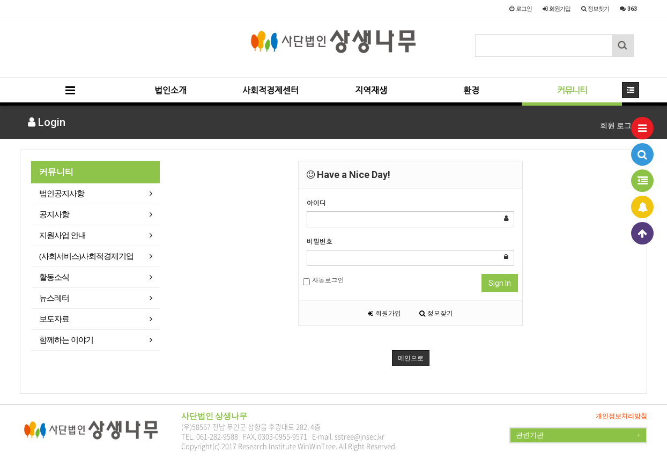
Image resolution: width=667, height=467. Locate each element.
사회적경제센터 (270, 90)
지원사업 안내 (62, 235)
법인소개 (170, 90)
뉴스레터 (54, 298)
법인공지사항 (61, 193)
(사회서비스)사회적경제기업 (86, 256)
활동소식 (54, 277)
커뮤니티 (572, 90)
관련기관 (578, 435)
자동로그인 (323, 280)
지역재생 (371, 90)
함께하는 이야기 (66, 340)
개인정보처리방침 (621, 416)
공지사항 (54, 214)
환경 (471, 90)
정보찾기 (436, 312)
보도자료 (54, 319)
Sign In (499, 283)
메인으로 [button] (411, 358)
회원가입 (384, 312)
